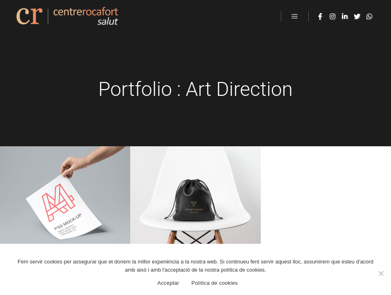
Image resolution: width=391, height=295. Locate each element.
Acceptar (168, 283)
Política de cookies (215, 283)
